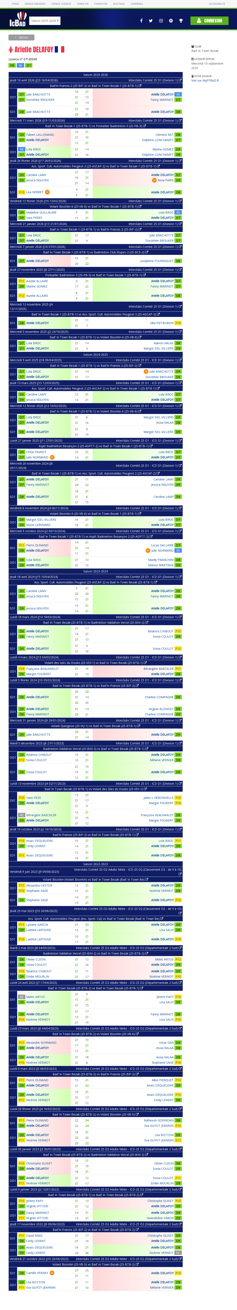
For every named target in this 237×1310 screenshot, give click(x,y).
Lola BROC (33, 149)
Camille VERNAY (37, 1273)
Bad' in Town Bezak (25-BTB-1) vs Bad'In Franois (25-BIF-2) (96, 686)
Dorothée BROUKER (40, 100)
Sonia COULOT (163, 636)
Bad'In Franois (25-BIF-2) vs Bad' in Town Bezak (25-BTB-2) (96, 1230)
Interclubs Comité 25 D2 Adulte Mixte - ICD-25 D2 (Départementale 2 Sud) (129, 948)
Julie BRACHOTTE (38, 94)
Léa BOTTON (164, 1135)
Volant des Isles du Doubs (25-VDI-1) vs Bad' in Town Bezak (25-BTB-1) (96, 663)
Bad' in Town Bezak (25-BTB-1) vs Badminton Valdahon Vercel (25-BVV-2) (95, 622)
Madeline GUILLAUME (41, 212)
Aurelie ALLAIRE (37, 281)
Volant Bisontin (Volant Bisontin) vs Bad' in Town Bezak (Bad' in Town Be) (95, 879)
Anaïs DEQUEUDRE (39, 841)
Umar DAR (166, 1043)
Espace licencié (61, 4)
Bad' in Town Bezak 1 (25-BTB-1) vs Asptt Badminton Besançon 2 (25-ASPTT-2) (96, 536)
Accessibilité (217, 4)
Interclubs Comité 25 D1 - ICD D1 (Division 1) (149, 360)
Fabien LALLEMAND (40, 135)
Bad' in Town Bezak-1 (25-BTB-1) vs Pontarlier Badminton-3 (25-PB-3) (95, 126)
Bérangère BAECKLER (159, 669)
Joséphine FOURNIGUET (157, 261)
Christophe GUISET (39, 1163)
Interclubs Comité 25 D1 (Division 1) (155, 80)
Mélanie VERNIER (162, 760)
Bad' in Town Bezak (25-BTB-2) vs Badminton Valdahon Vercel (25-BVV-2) (95, 1155)
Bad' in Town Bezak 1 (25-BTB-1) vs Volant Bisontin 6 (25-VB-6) (95, 411)
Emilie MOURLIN (37, 976)
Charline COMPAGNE (159, 697)
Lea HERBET (35, 192)
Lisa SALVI (166, 930)
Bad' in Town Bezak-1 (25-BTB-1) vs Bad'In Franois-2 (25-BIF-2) (95, 229)
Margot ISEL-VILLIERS (159, 348)
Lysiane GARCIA (37, 925)
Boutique (119, 4)
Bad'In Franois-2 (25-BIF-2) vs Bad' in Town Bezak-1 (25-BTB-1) (95, 86)
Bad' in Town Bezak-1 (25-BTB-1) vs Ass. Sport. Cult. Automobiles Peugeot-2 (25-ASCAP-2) (96, 314)
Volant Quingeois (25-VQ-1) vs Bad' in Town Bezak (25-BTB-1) (95, 726)
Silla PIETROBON (162, 323)
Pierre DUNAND (37, 545)
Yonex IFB (82, 4)
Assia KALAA (165, 422)
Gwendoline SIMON (160, 1218)
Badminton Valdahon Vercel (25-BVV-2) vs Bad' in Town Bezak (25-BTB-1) (95, 749)
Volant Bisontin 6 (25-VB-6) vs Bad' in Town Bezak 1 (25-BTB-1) (95, 514)
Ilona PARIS (166, 180)
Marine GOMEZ (163, 149)
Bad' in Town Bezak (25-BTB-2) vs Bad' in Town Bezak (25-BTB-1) (95, 988)
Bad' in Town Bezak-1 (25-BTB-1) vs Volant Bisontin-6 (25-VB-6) (95, 337)
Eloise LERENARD (38, 525)
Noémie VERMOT (161, 891)
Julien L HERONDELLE (159, 798)
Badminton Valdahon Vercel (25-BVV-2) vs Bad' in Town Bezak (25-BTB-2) (95, 953)
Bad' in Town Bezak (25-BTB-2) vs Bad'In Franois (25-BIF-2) (96, 1074)
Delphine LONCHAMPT (158, 140)
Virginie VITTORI (37, 1206)
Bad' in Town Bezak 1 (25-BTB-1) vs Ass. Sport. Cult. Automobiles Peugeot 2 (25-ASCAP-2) (96, 473)
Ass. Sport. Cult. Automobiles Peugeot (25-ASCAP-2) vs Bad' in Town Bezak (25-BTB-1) (95, 582)
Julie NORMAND (37, 457)
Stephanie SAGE (37, 891)
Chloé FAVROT (36, 452)
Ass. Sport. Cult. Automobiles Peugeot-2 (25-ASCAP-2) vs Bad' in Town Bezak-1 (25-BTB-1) (96, 166)
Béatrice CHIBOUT (161, 631)
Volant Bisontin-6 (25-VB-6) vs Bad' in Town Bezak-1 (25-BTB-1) (95, 206)
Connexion (209, 20)
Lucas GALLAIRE (162, 545)
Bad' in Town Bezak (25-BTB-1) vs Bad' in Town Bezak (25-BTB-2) (95, 1195)
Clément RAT (165, 135)
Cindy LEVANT (36, 846)
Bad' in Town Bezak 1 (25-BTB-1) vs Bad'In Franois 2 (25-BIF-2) (95, 366)
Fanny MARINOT (162, 100)
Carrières (137, 4)
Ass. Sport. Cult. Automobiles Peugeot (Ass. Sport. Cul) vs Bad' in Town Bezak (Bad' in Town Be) (95, 919)
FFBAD (15, 4)
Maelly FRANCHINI (161, 560)
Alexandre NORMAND (41, 1043)
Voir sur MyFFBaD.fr (205, 80)
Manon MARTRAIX (161, 565)
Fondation (100, 4)
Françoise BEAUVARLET (42, 669)
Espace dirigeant (35, 4)
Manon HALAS (164, 343)
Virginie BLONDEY (161, 709)
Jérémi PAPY (165, 997)
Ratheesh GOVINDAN (159, 1120)
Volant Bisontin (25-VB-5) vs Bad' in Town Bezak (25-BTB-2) (95, 1264)
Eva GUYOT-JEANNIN (159, 1126)
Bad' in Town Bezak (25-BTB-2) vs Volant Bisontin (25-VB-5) (95, 1114)
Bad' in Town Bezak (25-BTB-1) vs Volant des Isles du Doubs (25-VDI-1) (96, 789)
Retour (23, 37)
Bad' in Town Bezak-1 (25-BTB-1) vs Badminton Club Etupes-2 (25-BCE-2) (95, 252)
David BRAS (34, 1236)
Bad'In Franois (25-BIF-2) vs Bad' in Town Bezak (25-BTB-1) (96, 835)
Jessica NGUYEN (37, 180)
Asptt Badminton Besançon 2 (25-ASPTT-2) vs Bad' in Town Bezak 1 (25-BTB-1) (96, 446)
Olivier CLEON (35, 959)
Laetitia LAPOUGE (38, 930)
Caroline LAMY (36, 175)
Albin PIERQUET (163, 1080)
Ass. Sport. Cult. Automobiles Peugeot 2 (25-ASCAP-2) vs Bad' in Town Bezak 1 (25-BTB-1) (96, 388)
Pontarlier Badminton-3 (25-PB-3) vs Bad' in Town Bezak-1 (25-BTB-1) (95, 275)
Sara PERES (34, 218)
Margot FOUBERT (38, 674)
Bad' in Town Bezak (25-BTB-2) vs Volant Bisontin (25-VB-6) (95, 1034)
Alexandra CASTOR (39, 885)
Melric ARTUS (164, 959)
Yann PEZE (33, 798)
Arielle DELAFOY (162, 94)
